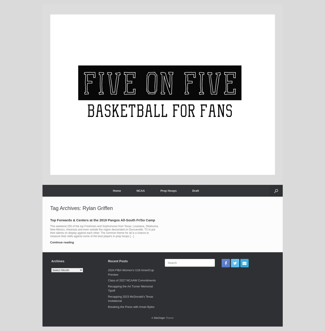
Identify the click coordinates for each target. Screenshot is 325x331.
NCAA (141, 190)
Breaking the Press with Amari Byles (131, 307)
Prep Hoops (168, 190)
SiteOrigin (159, 318)
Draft (195, 190)
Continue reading (63, 242)
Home (117, 190)
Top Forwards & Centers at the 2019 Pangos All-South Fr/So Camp (102, 220)
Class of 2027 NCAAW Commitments (132, 280)
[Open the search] (276, 191)
